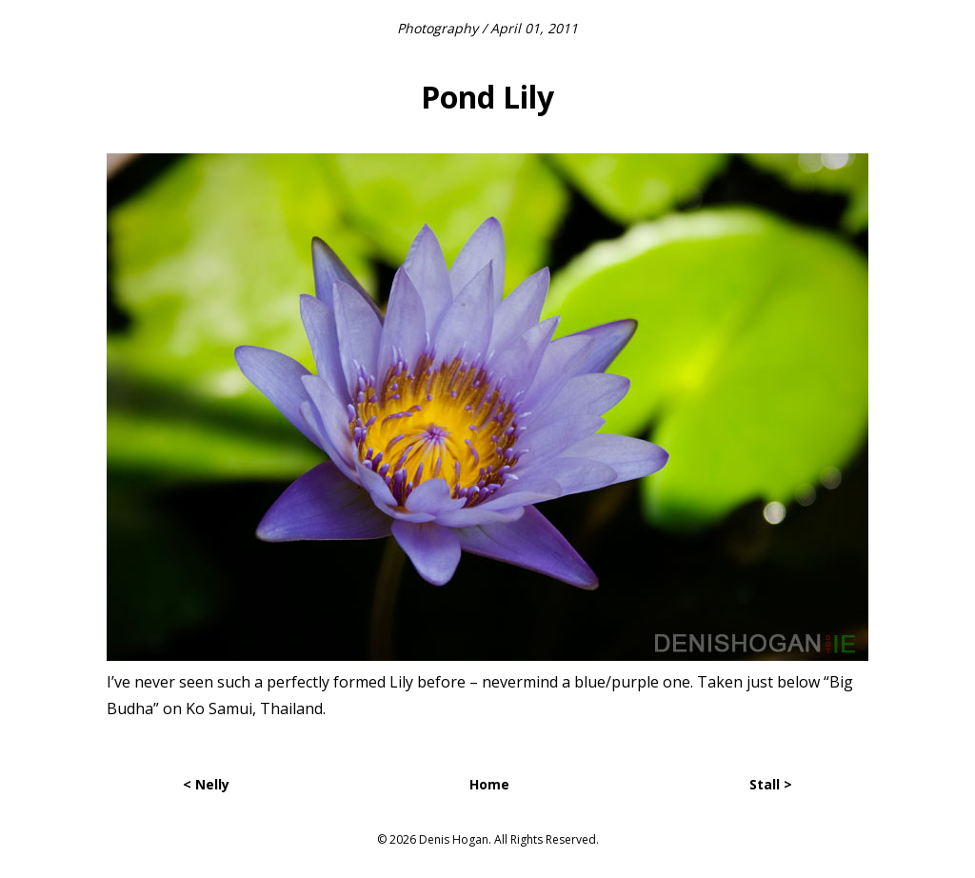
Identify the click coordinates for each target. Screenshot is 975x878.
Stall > (770, 784)
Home (489, 784)
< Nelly (206, 784)
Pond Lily (487, 96)
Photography (437, 28)
